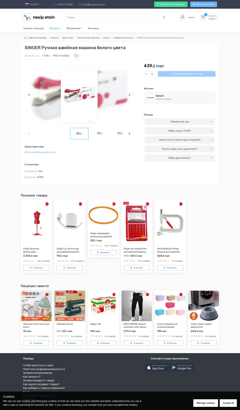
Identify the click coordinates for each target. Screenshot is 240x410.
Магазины (93, 28)
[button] (157, 368)
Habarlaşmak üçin (191, 121)
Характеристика (34, 146)
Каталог (55, 28)
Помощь (148, 114)
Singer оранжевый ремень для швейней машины (101, 236)
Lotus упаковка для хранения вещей (167, 326)
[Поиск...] (112, 17)
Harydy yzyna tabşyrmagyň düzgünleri (186, 139)
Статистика (32, 164)
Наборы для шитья (123, 38)
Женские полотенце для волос (36, 326)
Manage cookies (205, 403)
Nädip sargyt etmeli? (190, 130)
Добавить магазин (203, 4)
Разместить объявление (171, 4)
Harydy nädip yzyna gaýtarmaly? (187, 148)
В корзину (36, 268)
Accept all (228, 403)
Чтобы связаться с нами (38, 365)
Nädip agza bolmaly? (190, 157)
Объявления (74, 28)
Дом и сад (68, 38)
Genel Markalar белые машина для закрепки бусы (168, 251)
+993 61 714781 (63, 4)
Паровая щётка (65, 324)
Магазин (148, 88)
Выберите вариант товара (186, 73)
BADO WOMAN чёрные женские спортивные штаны (135, 327)
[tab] (179, 122)
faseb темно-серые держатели (201, 326)
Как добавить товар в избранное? (44, 388)
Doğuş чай (95, 324)
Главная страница (33, 28)
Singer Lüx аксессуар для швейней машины (68, 250)
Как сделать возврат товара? (41, 384)
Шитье (106, 38)
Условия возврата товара (38, 380)
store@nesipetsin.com (92, 4)
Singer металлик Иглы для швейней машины (135, 250)
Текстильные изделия (88, 38)
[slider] (33, 55)
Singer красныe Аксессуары (31, 250)
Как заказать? (32, 376)
